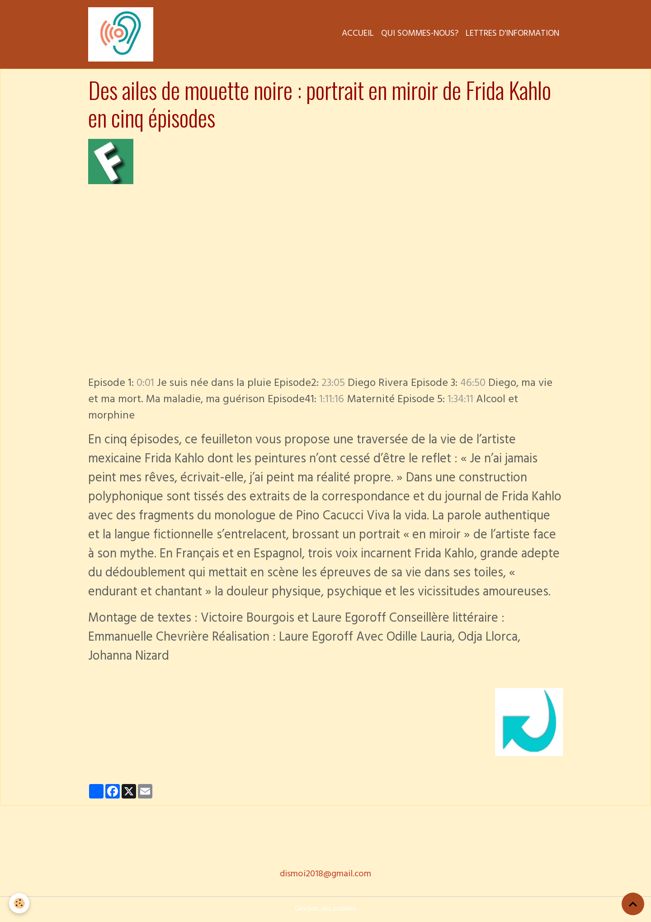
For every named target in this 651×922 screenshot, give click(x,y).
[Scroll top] (633, 904)
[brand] (122, 34)
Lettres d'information (512, 34)
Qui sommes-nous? (419, 34)
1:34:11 (460, 400)
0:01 (145, 384)
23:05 (333, 384)
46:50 (473, 384)
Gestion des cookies (325, 909)
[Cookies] (19, 903)
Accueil (358, 34)
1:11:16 (331, 400)
